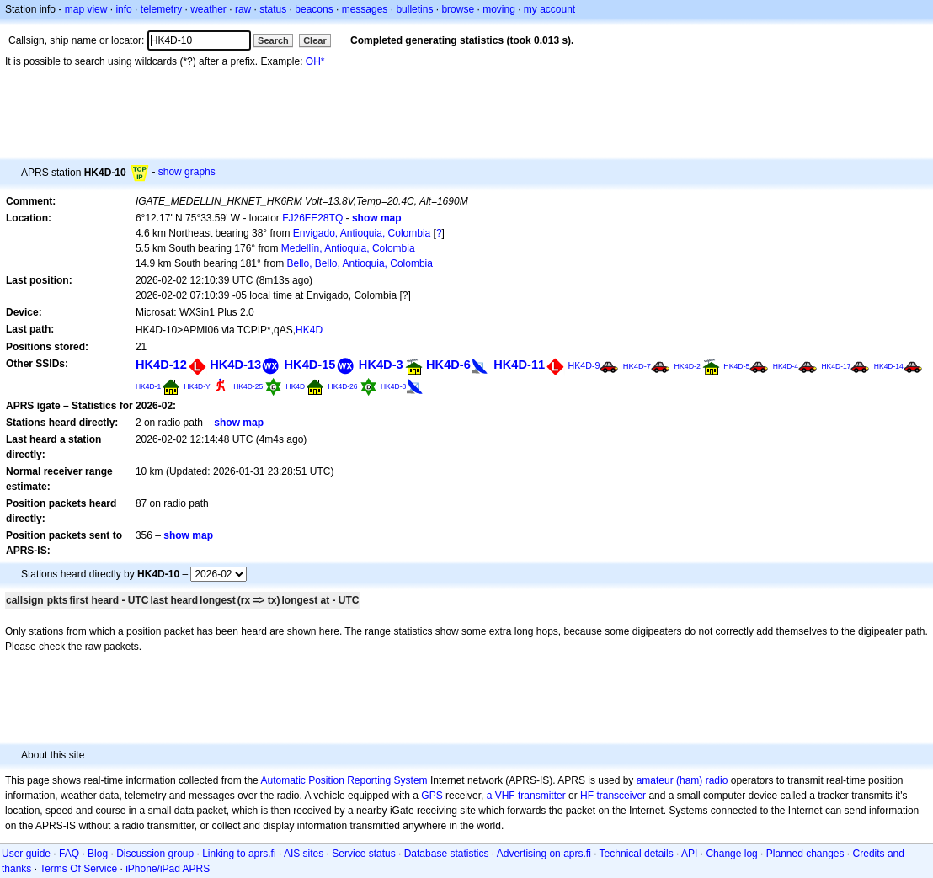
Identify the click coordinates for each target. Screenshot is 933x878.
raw (243, 9)
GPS (431, 795)
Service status (363, 853)
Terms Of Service (78, 869)
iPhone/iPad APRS (167, 869)
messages (365, 9)
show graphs (187, 172)
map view (86, 9)
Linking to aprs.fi (238, 853)
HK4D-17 (835, 366)
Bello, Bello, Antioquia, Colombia (359, 263)
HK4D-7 (637, 366)
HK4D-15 (310, 364)
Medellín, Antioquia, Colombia (348, 248)
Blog (98, 853)
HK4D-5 (736, 366)
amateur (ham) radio (682, 780)
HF (587, 795)
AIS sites (303, 853)
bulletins (414, 9)
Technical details (637, 853)
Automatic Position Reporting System (343, 780)
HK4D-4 (785, 366)
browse (457, 9)
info (123, 9)
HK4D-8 (393, 386)
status (272, 9)
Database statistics (446, 853)
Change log (731, 853)
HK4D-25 (248, 386)
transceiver (621, 795)
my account (549, 9)
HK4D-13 (235, 364)
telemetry (161, 9)
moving (498, 9)
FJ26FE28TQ (312, 218)
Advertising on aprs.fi (544, 853)
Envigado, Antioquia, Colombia (361, 233)
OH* (315, 61)
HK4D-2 (687, 366)
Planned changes (805, 853)
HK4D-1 (148, 386)
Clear (315, 40)
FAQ (69, 853)
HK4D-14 (889, 366)
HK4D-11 (519, 364)
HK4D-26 (343, 386)
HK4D (309, 330)
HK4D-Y (197, 386)
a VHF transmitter (526, 795)
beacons (314, 9)
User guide (26, 853)
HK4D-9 (584, 365)
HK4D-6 (448, 364)
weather (208, 9)
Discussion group (155, 853)
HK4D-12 (161, 364)
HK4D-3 (381, 364)
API (689, 853)
